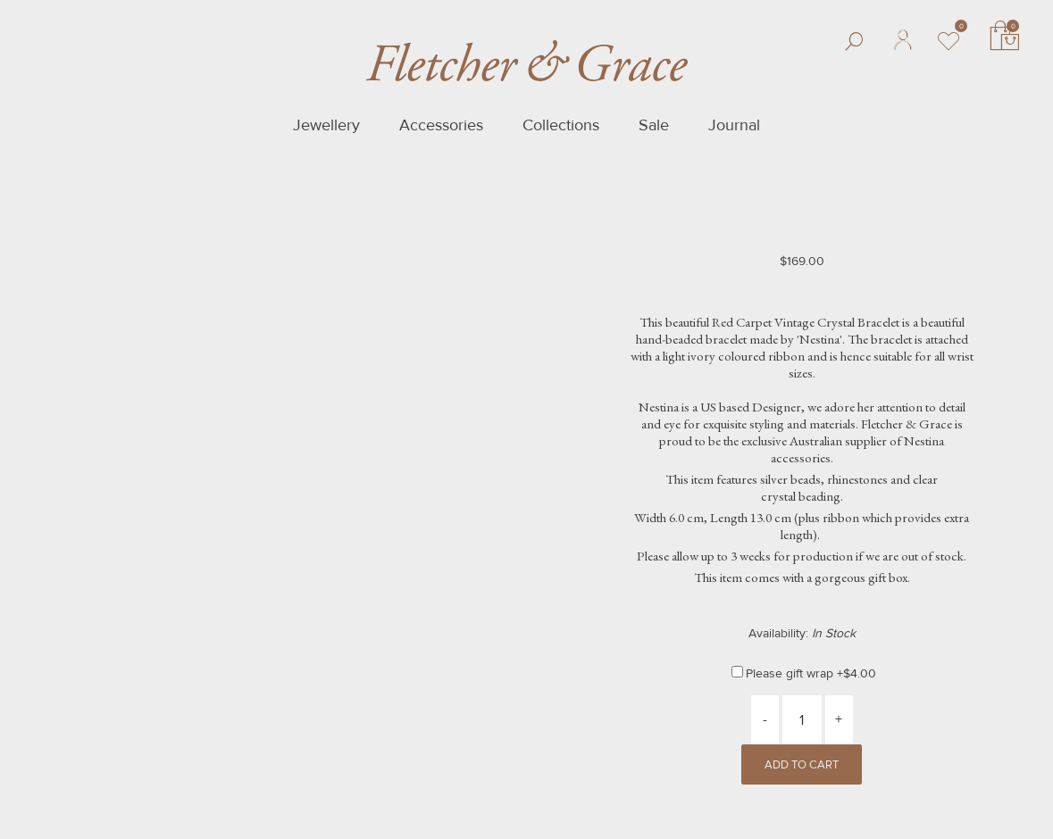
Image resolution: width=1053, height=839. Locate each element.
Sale (654, 125)
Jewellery (326, 125)
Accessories (441, 125)
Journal (734, 125)
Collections (560, 125)
